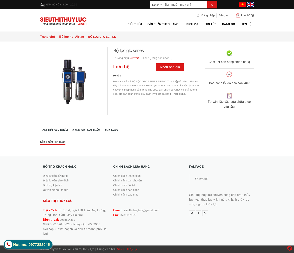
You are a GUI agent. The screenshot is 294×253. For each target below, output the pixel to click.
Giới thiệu (135, 24)
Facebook (201, 178)
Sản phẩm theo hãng (164, 24)
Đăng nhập (208, 15)
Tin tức (211, 24)
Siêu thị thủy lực (127, 249)
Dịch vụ (193, 24)
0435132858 (128, 215)
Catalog (228, 24)
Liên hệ (246, 24)
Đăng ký (224, 15)
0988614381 (67, 219)
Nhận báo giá (170, 67)
